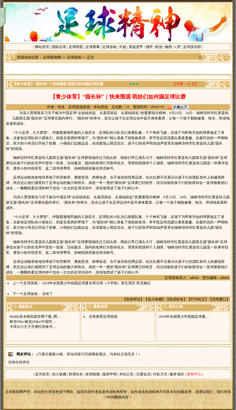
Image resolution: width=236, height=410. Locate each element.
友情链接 (92, 374)
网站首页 (42, 47)
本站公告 (126, 374)
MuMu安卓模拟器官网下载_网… (35, 316)
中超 (122, 47)
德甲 (149, 47)
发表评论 (133, 299)
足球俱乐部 (192, 47)
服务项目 (176, 374)
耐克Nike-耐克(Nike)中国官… (33, 322)
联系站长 (76, 374)
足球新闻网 (52, 57)
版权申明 (109, 374)
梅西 (168, 47)
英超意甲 (136, 47)
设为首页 (42, 374)
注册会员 (143, 374)
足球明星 (76, 47)
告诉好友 (176, 299)
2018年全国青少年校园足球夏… (184, 316)
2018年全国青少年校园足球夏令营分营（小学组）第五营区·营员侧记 (96, 283)
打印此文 (198, 299)
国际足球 (59, 47)
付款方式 (160, 374)
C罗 (178, 47)
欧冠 (159, 47)
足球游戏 (109, 47)
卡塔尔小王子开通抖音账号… (33, 327)
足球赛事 (92, 47)
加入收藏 (155, 299)
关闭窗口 (219, 299)
